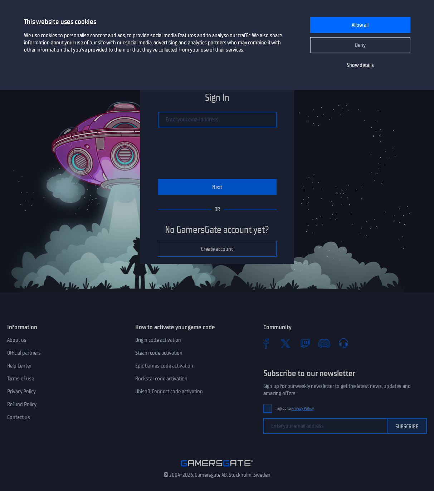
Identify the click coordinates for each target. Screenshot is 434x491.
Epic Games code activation (164, 365)
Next (217, 187)
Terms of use (20, 378)
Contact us (18, 417)
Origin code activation (158, 340)
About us (16, 340)
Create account (217, 249)
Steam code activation (158, 352)
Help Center (19, 365)
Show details (360, 65)
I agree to (294, 408)
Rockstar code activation (161, 378)
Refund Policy (21, 404)
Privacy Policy (21, 391)
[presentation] (217, 153)
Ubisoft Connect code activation (169, 391)
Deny (360, 45)
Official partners (24, 352)
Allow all (360, 25)
